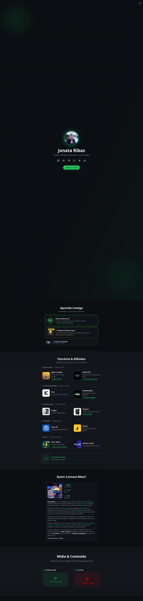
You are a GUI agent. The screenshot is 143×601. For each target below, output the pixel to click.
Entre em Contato (71, 168)
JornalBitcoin (86, 508)
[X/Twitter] (79, 160)
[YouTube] (63, 160)
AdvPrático (64, 508)
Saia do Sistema (82, 503)
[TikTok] (85, 160)
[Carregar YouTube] (87, 581)
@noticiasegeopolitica (80, 512)
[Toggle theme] (140, 3)
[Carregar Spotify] (55, 579)
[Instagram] (58, 160)
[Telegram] (69, 160)
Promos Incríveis (52, 512)
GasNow (70, 510)
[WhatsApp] (74, 160)
